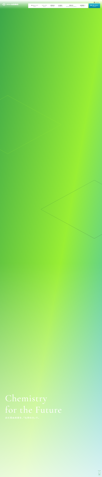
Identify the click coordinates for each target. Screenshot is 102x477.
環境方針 (71, 6)
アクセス (96, 2)
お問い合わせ (94, 6)
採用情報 (82, 6)
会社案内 (60, 6)
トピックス (44, 6)
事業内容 (53, 6)
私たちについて (34, 6)
